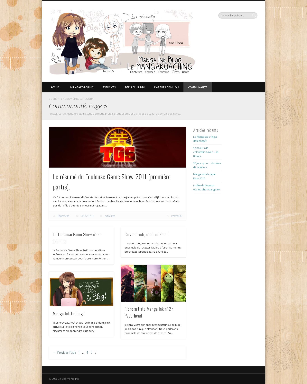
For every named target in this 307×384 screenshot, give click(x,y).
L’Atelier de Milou (166, 87)
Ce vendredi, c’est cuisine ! (146, 234)
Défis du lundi (135, 87)
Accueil (56, 87)
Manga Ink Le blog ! (69, 313)
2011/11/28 (87, 216)
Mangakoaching (82, 87)
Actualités (110, 216)
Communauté (197, 87)
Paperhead (63, 216)
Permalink (176, 216)
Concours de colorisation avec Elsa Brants (205, 152)
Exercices (109, 87)
